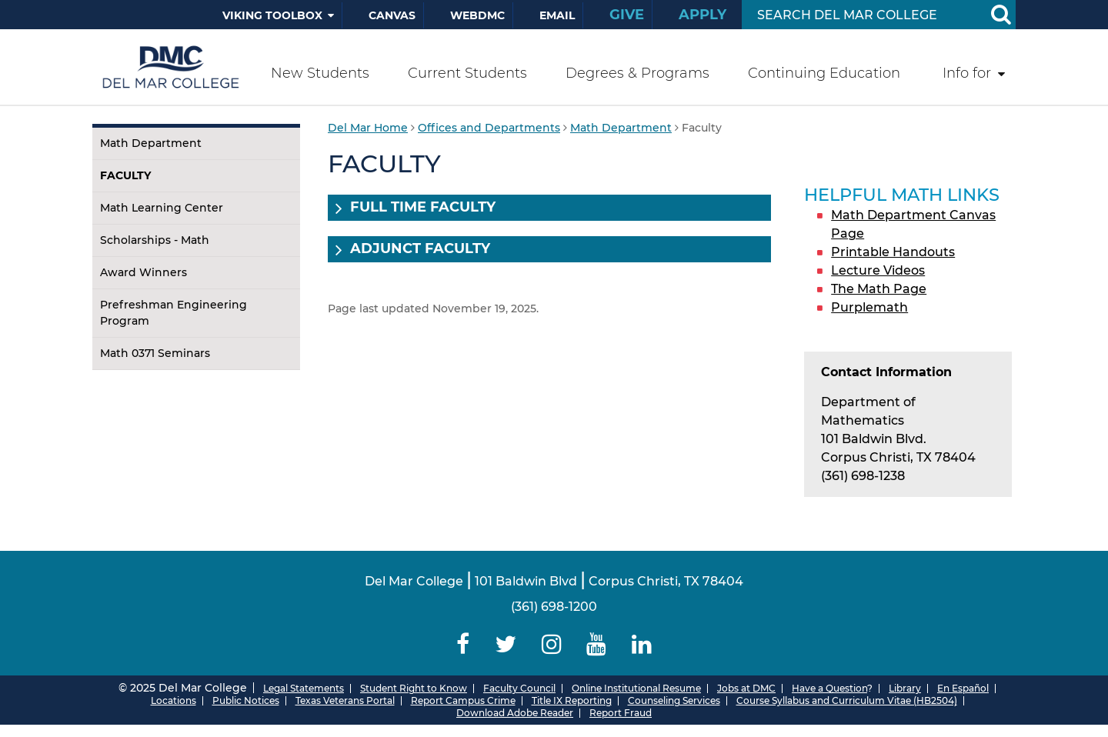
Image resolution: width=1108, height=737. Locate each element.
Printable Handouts (893, 252)
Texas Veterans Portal (345, 700)
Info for (967, 73)
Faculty (125, 175)
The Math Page (878, 289)
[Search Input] (860, 15)
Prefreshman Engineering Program (173, 313)
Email (557, 15)
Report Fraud (620, 713)
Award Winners (143, 272)
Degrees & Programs (637, 73)
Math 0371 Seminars (155, 353)
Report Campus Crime (463, 700)
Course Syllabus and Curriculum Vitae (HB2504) (846, 700)
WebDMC (477, 15)
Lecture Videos (878, 270)
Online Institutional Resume (636, 688)
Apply (702, 14)
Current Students (467, 73)
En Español (963, 688)
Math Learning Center (161, 208)
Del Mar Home (368, 128)
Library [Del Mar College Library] (905, 688)
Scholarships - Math (154, 240)
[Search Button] (1000, 15)
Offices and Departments (489, 128)
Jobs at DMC (746, 688)
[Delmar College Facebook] (463, 644)
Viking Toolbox (272, 15)
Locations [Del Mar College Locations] (173, 700)
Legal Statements (303, 688)
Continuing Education (824, 73)
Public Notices (245, 700)
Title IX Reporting (572, 700)
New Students (320, 73)
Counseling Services (674, 700)
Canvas (392, 15)
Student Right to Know (413, 688)
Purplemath (869, 307)
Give (626, 14)
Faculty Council (519, 688)
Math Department (151, 143)
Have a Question (829, 688)
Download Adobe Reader (514, 713)
